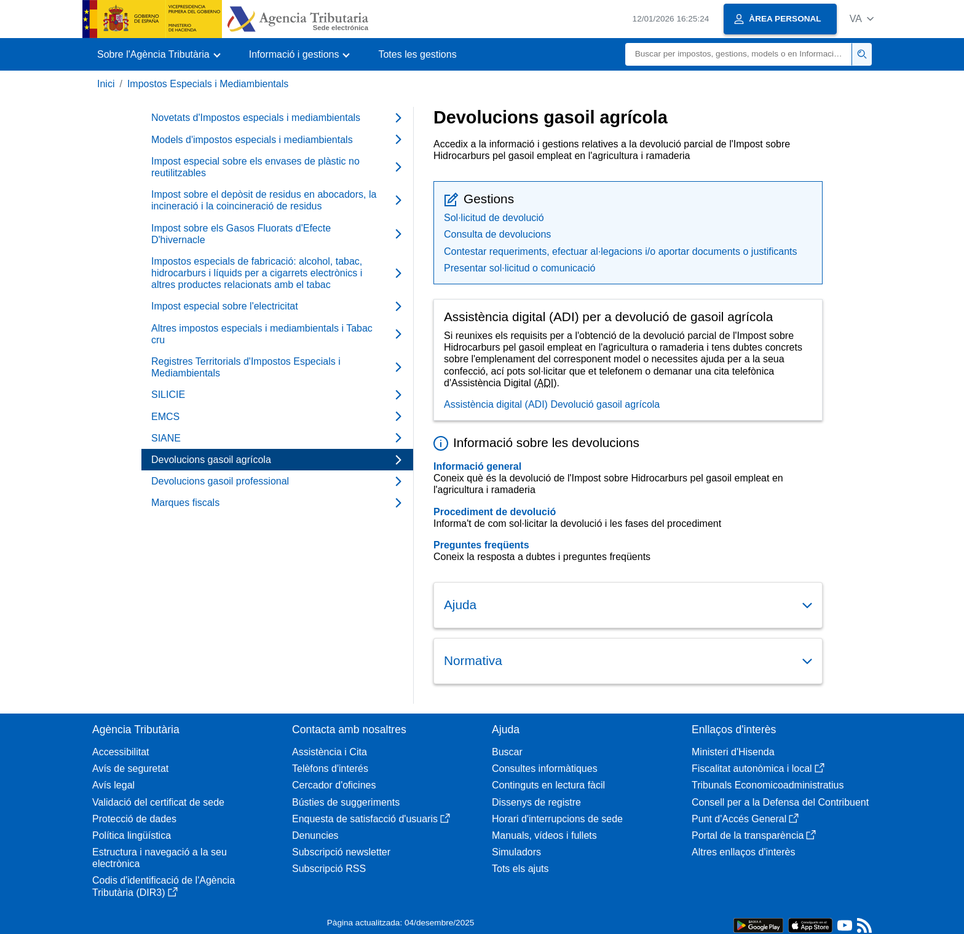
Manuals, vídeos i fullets (544, 835)
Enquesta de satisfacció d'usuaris (371, 819)
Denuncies (315, 835)
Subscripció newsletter (341, 852)
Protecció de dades (134, 819)
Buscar (507, 752)
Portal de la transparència (754, 835)
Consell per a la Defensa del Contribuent (780, 802)
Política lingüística (131, 835)
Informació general (477, 466)
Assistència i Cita (329, 752)
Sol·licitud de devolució (494, 217)
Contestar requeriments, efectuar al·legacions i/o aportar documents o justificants (620, 251)
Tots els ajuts (520, 868)
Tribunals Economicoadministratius (768, 785)
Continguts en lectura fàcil (548, 785)
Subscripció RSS (329, 868)
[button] (862, 19)
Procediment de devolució (494, 512)
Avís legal (113, 785)
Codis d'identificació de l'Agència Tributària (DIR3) (163, 886)
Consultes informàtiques (545, 768)
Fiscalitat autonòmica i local (758, 768)
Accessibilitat (120, 752)
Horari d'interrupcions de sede (557, 819)
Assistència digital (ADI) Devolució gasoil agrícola (552, 404)
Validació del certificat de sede (158, 802)
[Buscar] (738, 54)
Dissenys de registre (536, 802)
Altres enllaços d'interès (743, 852)
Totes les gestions (417, 54)
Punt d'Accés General (745, 819)
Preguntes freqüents (481, 545)
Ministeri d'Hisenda (733, 752)
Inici (105, 84)
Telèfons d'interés (330, 768)
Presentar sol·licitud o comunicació (519, 268)
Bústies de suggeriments (346, 802)
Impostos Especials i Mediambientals (207, 84)
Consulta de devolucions (497, 234)
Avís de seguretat (130, 768)
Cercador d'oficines (334, 785)
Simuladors (516, 852)
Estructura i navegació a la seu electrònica (159, 858)
